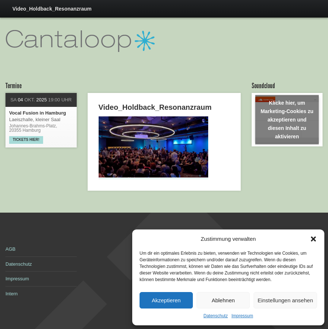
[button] (313, 239)
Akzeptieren (166, 300)
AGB (10, 249)
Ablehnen (222, 300)
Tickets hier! (26, 140)
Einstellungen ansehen (285, 300)
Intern (11, 293)
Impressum (242, 315)
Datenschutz (215, 315)
